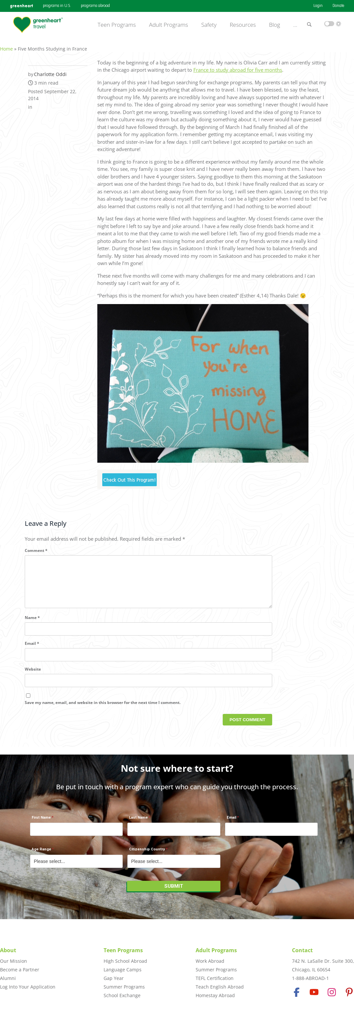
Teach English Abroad (220, 987)
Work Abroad (210, 961)
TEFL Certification (215, 978)
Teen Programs (117, 24)
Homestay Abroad (215, 995)
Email (32, 650)
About (8, 950)
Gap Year (114, 978)
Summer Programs (124, 987)
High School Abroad (125, 961)
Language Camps (123, 969)
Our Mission (13, 961)
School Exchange (122, 995)
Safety (208, 24)
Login (318, 6)
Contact (302, 950)
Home (6, 45)
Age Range (41, 853)
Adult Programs (168, 24)
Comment (36, 547)
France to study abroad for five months (237, 66)
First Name (41, 821)
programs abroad (95, 6)
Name (32, 625)
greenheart (21, 5)
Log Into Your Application (27, 987)
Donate (338, 6)
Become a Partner (19, 969)
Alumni (8, 978)
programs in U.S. (57, 6)
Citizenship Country (147, 853)
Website (33, 676)
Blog (274, 24)
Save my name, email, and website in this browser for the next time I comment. (102, 709)
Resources (243, 24)
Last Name (138, 821)
